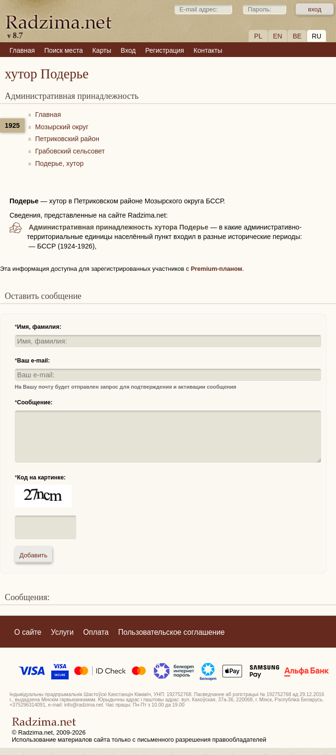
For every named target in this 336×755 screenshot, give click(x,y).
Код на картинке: (41, 477)
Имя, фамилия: (39, 327)
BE (297, 36)
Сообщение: (35, 402)
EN (277, 36)
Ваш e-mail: (33, 360)
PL (258, 36)
